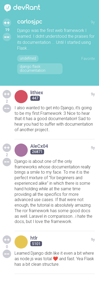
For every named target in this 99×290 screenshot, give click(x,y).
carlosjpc (29, 22)
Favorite (88, 58)
